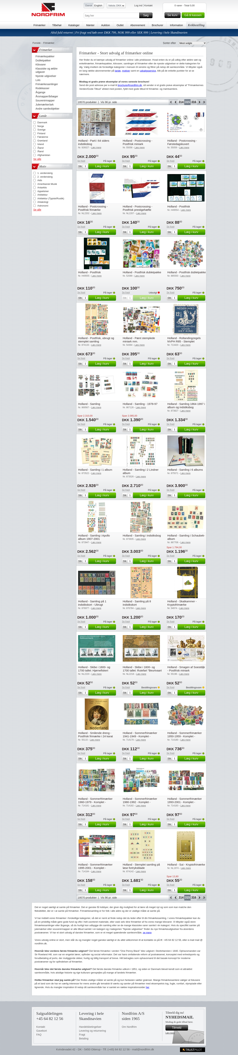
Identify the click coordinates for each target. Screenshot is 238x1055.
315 (187, 102)
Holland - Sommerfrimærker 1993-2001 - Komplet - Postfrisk (184, 802)
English (98, 5)
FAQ (38, 1034)
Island (40, 144)
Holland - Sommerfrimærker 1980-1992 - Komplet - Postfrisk (140, 802)
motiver (126, 70)
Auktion (105, 25)
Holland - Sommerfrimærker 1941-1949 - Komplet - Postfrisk (140, 736)
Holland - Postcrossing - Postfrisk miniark (137, 142)
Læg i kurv (105, 166)
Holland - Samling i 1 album (95, 469)
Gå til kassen (193, 15)
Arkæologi (42, 202)
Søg (147, 15)
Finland (41, 133)
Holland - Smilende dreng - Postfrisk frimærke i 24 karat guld (95, 736)
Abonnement (137, 25)
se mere (147, 932)
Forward (199, 102)
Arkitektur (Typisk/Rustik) (50, 198)
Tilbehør (57, 25)
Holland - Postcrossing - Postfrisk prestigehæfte (137, 208)
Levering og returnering (92, 1030)
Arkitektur (42, 194)
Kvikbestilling (196, 25)
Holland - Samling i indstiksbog (142, 535)
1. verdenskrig (45, 173)
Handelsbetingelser (90, 1026)
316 (193, 102)
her (147, 987)
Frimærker (39, 25)
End (204, 102)
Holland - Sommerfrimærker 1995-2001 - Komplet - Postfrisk (95, 868)
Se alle (37, 159)
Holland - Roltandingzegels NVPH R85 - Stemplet (184, 339)
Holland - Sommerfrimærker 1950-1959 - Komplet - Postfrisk (184, 736)
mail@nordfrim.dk (143, 1049)
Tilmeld (179, 1028)
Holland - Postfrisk (178, 206)
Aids (39, 180)
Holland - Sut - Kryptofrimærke (186, 864)
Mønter (90, 25)
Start (170, 102)
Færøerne (42, 137)
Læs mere (170, 1033)
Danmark (42, 122)
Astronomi (42, 205)
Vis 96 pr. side (109, 102)
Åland (40, 147)
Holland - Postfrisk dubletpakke (142, 272)
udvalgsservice (148, 70)
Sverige (41, 129)
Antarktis (42, 187)
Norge (40, 126)
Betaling (84, 1038)
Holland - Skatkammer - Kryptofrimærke (182, 603)
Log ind (138, 5)
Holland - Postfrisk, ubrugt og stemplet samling (96, 339)
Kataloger (74, 25)
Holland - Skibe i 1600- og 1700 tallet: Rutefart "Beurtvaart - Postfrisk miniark (142, 670)
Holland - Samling (89, 403)
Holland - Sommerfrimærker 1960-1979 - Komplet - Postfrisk (95, 802)
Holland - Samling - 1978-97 (140, 403)
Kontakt (148, 5)
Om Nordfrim (129, 1026)
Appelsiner (43, 191)
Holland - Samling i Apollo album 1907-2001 (94, 537)
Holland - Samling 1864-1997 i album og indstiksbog (186, 405)
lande (118, 70)
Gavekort (41, 1030)
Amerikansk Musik (47, 184)
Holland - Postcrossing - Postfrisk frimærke (93, 208)
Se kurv (173, 15)
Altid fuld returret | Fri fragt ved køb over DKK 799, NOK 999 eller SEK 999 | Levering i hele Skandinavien (119, 32)
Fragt (82, 1034)
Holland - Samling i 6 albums (185, 469)
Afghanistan (43, 155)
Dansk (88, 5)
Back (175, 102)
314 (181, 102)
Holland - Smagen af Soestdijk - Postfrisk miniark (186, 669)
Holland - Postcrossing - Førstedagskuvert (182, 142)
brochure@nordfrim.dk (130, 85)
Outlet (120, 25)
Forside (37, 43)
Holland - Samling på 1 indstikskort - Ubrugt (92, 603)
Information (176, 25)
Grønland (42, 140)
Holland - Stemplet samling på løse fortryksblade (141, 866)
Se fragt (81, 161)
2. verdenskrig (45, 176)
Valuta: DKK (116, 6)
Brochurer (157, 25)
